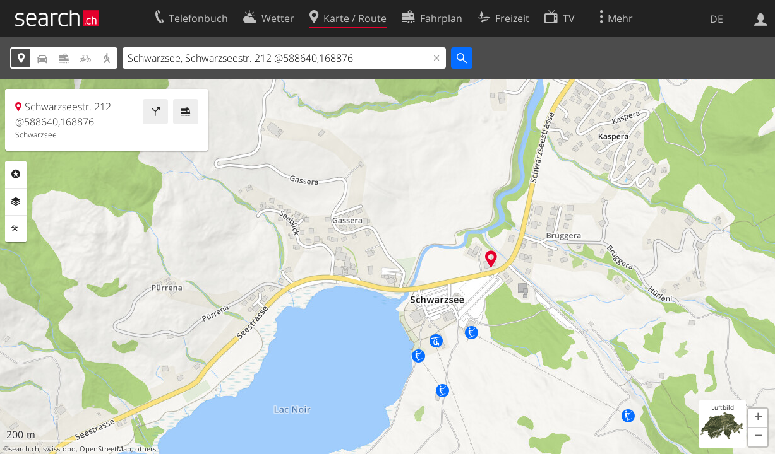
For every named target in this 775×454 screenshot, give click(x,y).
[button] (757, 418)
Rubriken (16, 174)
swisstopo (59, 449)
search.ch (24, 449)
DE (716, 19)
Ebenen (16, 202)
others (145, 449)
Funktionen (16, 229)
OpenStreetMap (105, 449)
